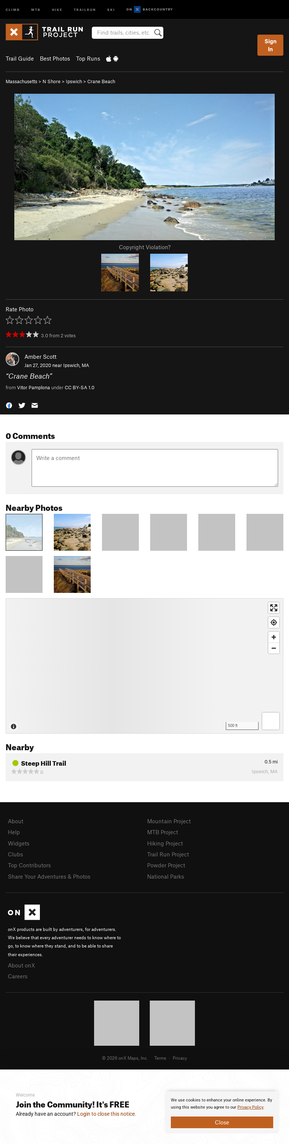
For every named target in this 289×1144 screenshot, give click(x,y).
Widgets (18, 843)
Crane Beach (101, 81)
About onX (21, 965)
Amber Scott (40, 356)
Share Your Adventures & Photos (49, 876)
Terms (160, 1057)
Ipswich (74, 81)
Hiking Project (165, 843)
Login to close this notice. (106, 1114)
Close (222, 1122)
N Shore (52, 81)
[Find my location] (273, 622)
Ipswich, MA (76, 365)
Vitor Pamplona (33, 387)
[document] (222, 1112)
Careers (17, 976)
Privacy (180, 1057)
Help (14, 832)
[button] (9, 405)
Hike (57, 9)
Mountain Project (169, 821)
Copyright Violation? (144, 247)
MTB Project (162, 832)
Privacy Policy (250, 1107)
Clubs (15, 854)
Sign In (271, 45)
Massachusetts (21, 81)
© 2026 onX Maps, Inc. (125, 1057)
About (15, 821)
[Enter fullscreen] (273, 607)
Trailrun (85, 9)
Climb (13, 9)
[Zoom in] (273, 637)
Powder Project (166, 865)
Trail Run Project (168, 854)
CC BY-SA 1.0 (79, 387)
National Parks (165, 876)
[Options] (270, 721)
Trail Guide (20, 58)
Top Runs (88, 58)
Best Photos (55, 58)
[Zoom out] (273, 648)
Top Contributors (29, 865)
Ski (111, 9)
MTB (36, 9)
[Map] (144, 666)
